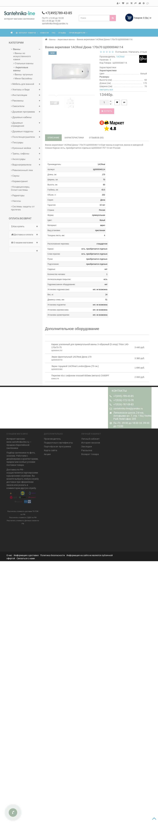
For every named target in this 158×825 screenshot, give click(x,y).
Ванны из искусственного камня (22, 56)
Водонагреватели (21, 164)
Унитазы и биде (20, 89)
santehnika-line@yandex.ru (128, 408)
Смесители (17, 106)
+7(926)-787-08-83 (123, 404)
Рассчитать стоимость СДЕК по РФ (23, 516)
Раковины (17, 100)
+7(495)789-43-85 (57, 13)
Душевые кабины (21, 117)
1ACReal (120, 56)
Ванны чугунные (23, 74)
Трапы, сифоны (20, 153)
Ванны (15, 49)
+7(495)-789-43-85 (123, 396)
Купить (106, 111)
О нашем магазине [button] (24, 242)
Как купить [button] (24, 226)
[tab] (24, 226)
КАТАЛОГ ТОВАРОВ (27, 33)
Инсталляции (19, 95)
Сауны (15, 175)
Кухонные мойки (21, 148)
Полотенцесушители (23, 137)
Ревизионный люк (22, 170)
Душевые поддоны (22, 131)
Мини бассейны (22, 78)
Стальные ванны (23, 63)
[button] (24, 249)
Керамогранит (19, 181)
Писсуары (17, 142)
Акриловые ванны (20, 69)
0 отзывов (120, 51)
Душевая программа (23, 111)
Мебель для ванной (22, 84)
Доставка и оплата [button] (24, 234)
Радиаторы (18, 195)
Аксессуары (18, 159)
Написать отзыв (138, 51)
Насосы (16, 201)
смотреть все (106, 89)
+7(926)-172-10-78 (123, 400)
